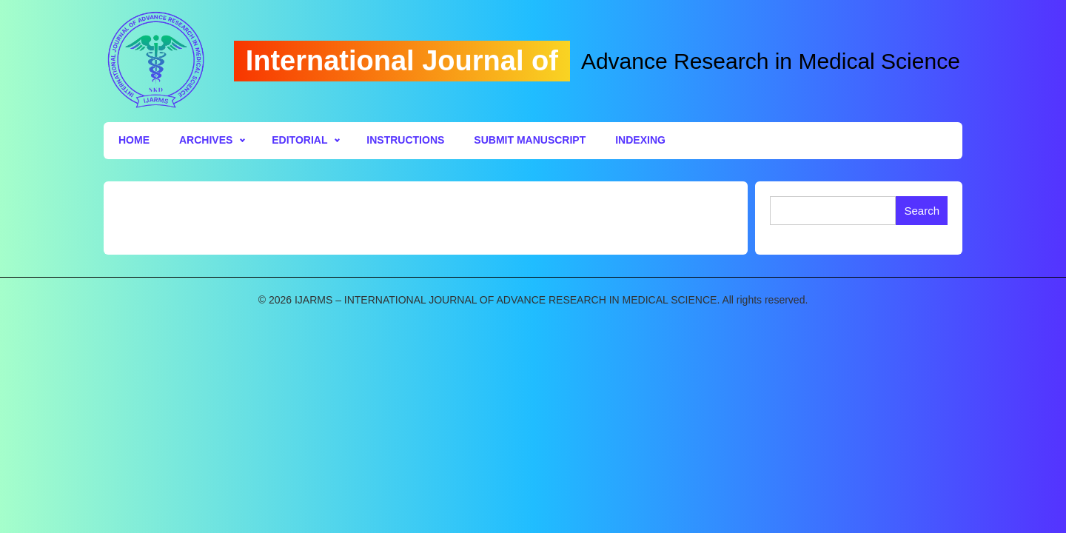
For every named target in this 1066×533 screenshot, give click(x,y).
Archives (205, 140)
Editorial (299, 140)
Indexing (640, 140)
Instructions (405, 140)
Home (134, 140)
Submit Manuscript (530, 140)
